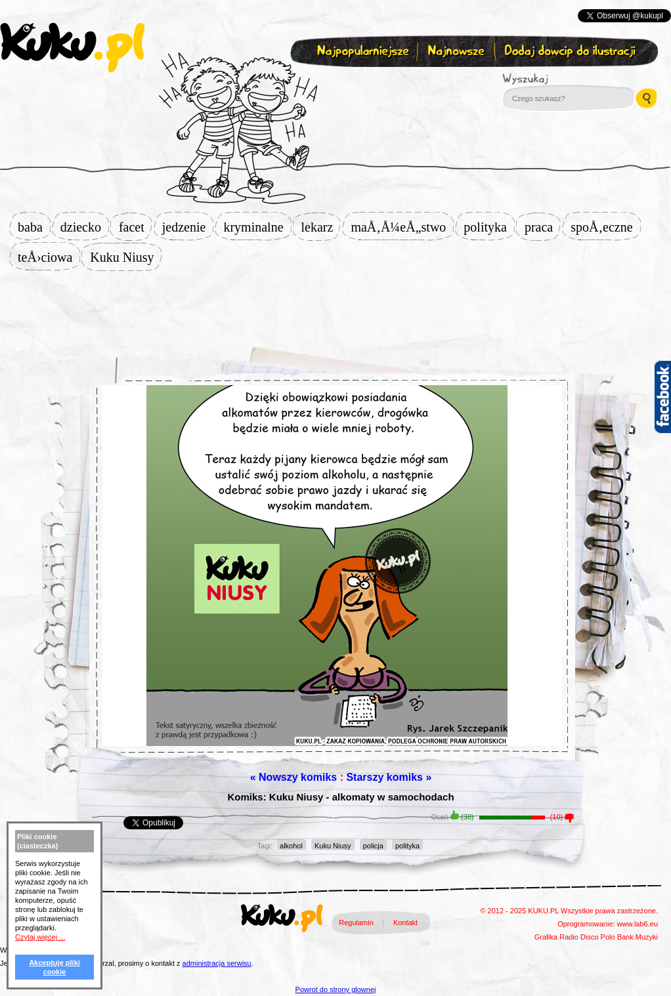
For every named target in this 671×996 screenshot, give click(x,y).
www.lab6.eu (637, 924)
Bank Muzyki (637, 937)
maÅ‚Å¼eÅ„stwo (402, 227)
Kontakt (405, 922)
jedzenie (188, 227)
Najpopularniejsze (361, 51)
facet (135, 227)
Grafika (545, 937)
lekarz (321, 227)
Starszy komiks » (388, 777)
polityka (489, 227)
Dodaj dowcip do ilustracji (571, 51)
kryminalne (257, 227)
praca (542, 227)
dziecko (84, 227)
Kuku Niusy (126, 257)
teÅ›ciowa (49, 257)
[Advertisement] (335, 303)
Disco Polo (597, 937)
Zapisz (332, 83)
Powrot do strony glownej (335, 989)
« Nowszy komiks (293, 777)
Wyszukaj (561, 79)
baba (34, 227)
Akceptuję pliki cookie (54, 967)
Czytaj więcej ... (40, 937)
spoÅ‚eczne (605, 227)
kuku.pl (72, 48)
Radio (568, 937)
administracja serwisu (217, 963)
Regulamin (356, 922)
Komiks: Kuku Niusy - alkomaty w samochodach (340, 796)
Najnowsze (457, 51)
